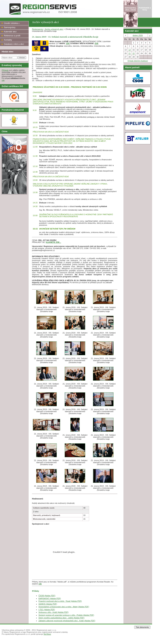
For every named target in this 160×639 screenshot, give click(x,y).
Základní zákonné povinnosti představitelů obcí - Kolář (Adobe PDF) (66, 621)
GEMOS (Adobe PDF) (47, 604)
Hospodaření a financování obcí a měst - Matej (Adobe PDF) (63, 607)
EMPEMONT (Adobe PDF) (49, 598)
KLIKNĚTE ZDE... (53, 242)
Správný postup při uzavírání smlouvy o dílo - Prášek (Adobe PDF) (66, 615)
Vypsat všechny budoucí (137, 61)
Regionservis (37, 29)
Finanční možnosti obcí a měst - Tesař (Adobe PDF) (60, 601)
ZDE (68, 43)
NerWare (47, 634)
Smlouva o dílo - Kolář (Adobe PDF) (53, 612)
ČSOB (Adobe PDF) (46, 596)
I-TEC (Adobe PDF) (46, 610)
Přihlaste (5, 70)
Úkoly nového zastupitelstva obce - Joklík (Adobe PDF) (61, 618)
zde (3, 80)
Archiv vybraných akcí (54, 29)
